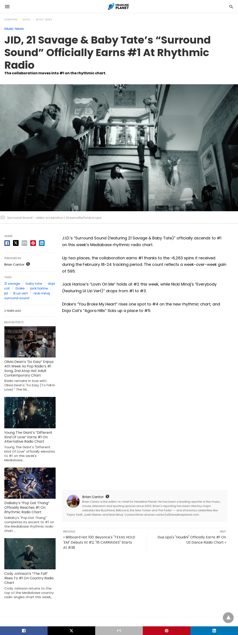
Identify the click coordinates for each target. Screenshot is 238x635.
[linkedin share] (42, 243)
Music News (44, 19)
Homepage (11, 19)
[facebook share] (7, 243)
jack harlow (39, 288)
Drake (20, 288)
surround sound (16, 298)
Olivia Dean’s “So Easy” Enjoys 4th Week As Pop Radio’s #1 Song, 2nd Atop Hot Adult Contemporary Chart (29, 368)
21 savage (12, 283)
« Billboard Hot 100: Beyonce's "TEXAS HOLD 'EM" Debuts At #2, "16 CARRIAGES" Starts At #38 (99, 542)
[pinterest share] (33, 243)
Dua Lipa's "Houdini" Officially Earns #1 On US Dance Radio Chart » (192, 540)
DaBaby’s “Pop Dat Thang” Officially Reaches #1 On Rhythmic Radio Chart (26, 507)
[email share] (24, 243)
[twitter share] (16, 243)
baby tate (34, 283)
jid (6, 293)
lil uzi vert (20, 293)
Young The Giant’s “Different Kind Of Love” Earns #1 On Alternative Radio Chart (28, 437)
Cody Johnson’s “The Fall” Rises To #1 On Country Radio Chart (29, 578)
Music (27, 19)
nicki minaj (42, 293)
